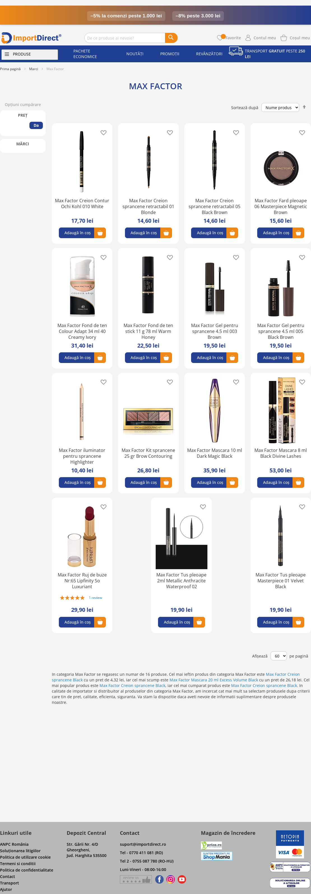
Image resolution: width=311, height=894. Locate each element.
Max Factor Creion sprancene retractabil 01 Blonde (148, 206)
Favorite (231, 37)
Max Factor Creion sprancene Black (132, 685)
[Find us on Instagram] (170, 879)
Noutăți (134, 53)
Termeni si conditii (18, 863)
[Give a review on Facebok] (136, 879)
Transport (9, 883)
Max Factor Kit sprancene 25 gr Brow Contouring (148, 453)
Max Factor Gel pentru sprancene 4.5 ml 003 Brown (214, 331)
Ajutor (6, 889)
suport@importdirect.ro (143, 844)
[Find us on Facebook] (158, 879)
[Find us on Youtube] (181, 879)
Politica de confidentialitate (26, 870)
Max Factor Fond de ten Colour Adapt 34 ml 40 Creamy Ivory (82, 331)
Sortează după (244, 107)
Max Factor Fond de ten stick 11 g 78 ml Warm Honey (148, 331)
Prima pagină (10, 68)
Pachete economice (85, 53)
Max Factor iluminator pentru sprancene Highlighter (82, 456)
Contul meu (265, 37)
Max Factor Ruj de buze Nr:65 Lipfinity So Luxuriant (82, 581)
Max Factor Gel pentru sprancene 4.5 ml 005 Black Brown (280, 331)
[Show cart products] (300, 37)
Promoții (169, 53)
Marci (33, 68)
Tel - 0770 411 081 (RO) (141, 852)
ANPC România (14, 844)
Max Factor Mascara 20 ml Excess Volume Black (214, 679)
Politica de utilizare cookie (25, 857)
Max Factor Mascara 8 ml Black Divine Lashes (280, 453)
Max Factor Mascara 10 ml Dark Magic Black (214, 453)
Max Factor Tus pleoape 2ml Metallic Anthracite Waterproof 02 (181, 581)
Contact (7, 876)
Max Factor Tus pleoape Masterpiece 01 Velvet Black (281, 581)
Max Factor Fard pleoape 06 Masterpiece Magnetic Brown (280, 206)
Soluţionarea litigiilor (20, 850)
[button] (102, 132)
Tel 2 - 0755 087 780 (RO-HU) (146, 861)
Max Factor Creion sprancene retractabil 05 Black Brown (214, 206)
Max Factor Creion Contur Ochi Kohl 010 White (82, 203)
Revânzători (209, 53)
